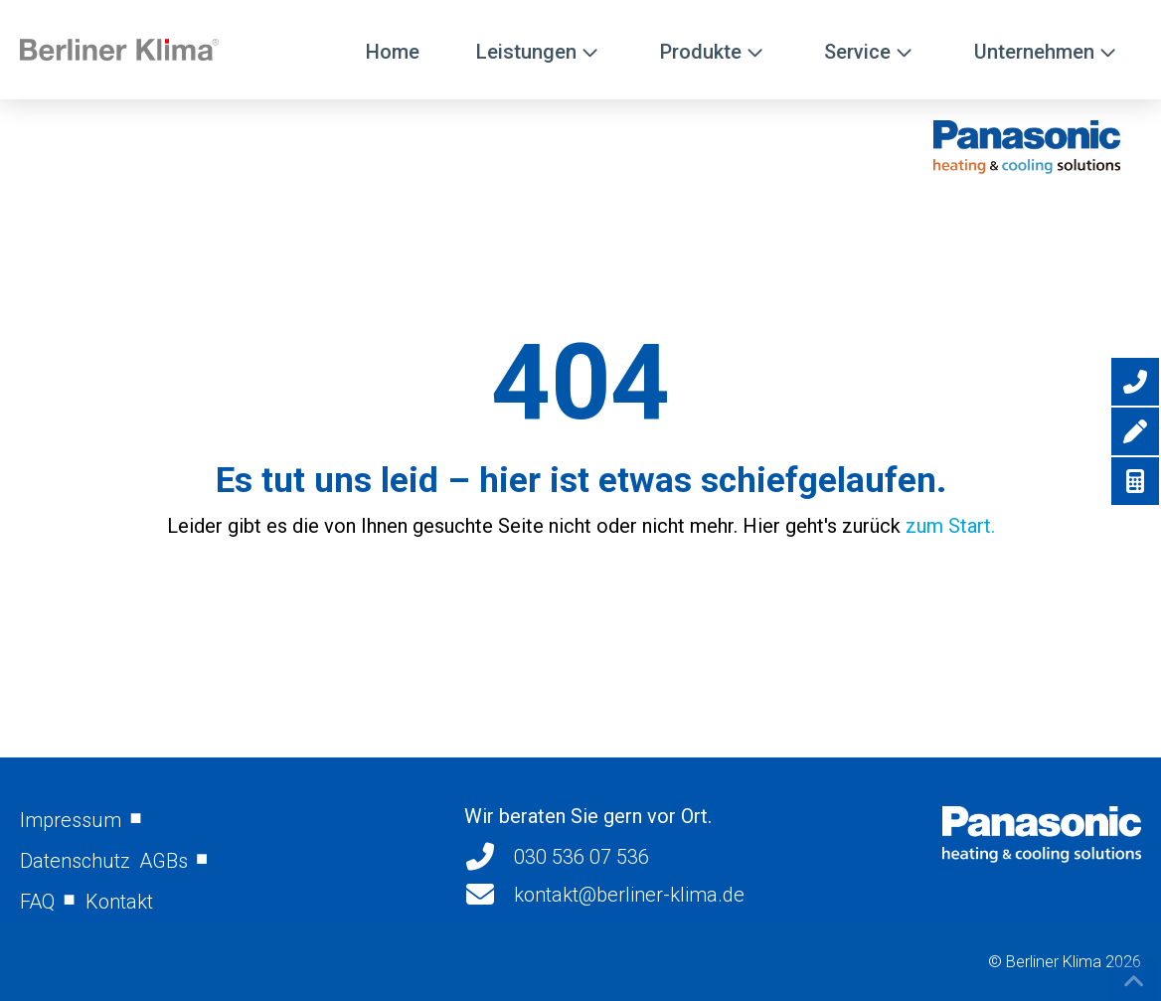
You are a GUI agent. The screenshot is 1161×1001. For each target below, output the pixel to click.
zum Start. (950, 526)
